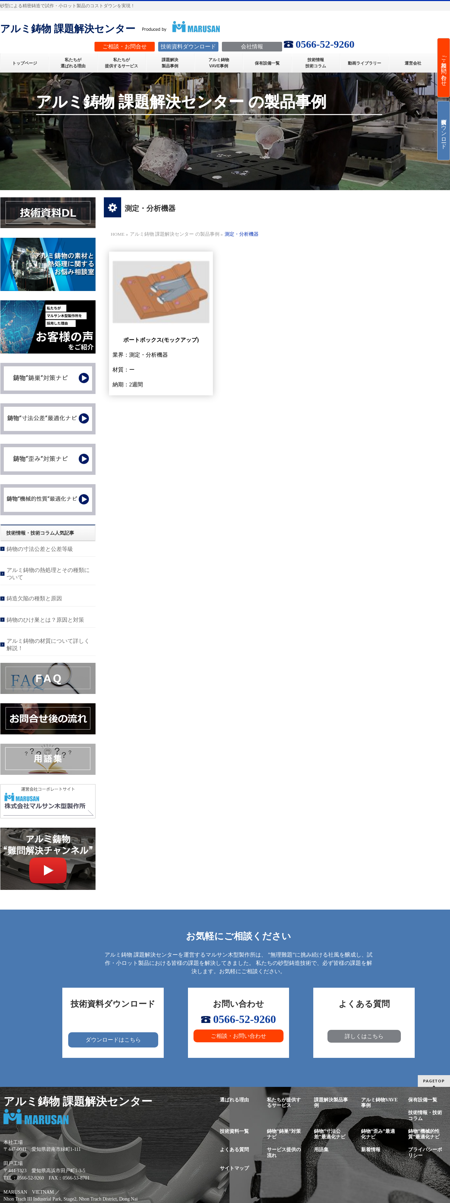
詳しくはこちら (364, 1036)
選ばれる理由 (234, 1099)
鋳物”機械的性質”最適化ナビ (424, 1134)
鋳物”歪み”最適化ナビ (378, 1134)
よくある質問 (234, 1149)
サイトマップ (234, 1168)
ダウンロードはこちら (113, 1040)
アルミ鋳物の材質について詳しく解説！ (48, 644)
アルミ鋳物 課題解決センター (67, 28)
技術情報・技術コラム (425, 1115)
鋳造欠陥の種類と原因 (34, 598)
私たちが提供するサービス (284, 1102)
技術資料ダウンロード (444, 130)
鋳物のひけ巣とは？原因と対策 (45, 620)
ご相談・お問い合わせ (238, 1036)
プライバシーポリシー (425, 1152)
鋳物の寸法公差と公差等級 (40, 549)
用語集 (321, 1149)
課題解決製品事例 (331, 1102)
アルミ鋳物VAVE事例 (379, 1102)
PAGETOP (434, 1081)
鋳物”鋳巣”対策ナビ (284, 1134)
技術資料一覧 (234, 1131)
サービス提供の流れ (284, 1152)
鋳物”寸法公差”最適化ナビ (329, 1134)
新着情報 (370, 1149)
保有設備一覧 (422, 1099)
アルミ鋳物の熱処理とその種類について (48, 573)
